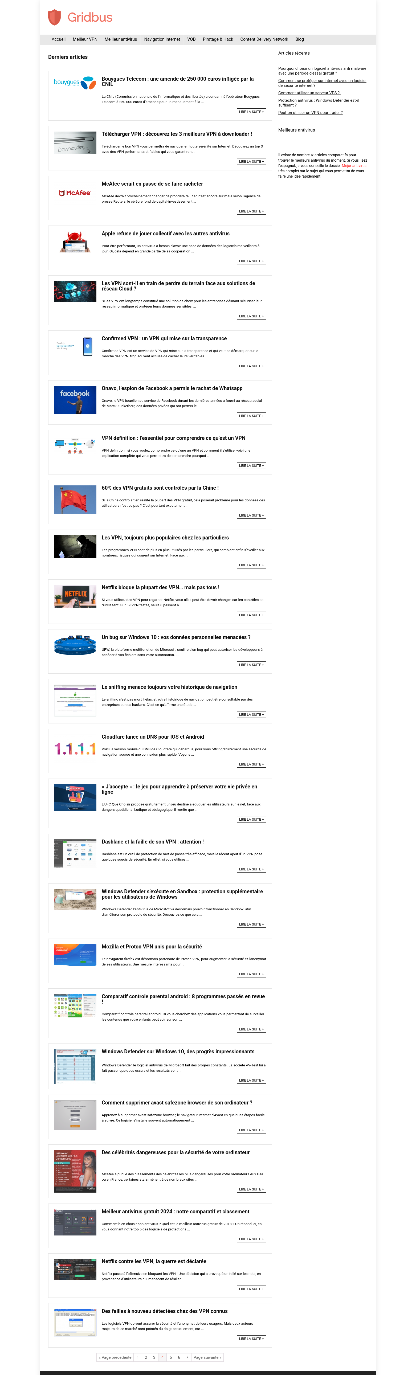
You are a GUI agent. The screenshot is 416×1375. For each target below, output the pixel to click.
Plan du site (57, 1368)
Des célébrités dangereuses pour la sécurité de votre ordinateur (176, 1151)
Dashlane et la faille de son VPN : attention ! (153, 842)
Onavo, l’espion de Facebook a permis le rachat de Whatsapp (172, 388)
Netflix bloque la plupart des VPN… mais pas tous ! (160, 587)
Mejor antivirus (354, 165)
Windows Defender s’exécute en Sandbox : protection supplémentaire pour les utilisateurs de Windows (182, 894)
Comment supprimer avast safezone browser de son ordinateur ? (177, 1101)
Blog (299, 39)
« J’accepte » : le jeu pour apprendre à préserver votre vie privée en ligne (179, 789)
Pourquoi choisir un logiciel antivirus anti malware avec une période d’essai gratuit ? (322, 71)
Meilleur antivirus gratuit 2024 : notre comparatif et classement (176, 1201)
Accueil (59, 39)
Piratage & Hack (218, 39)
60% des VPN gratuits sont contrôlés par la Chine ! (160, 488)
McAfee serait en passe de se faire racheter (152, 184)
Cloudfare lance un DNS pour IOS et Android (153, 737)
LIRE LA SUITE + (251, 112)
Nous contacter (109, 1368)
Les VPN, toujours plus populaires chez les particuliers (165, 538)
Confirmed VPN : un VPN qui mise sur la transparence (164, 338)
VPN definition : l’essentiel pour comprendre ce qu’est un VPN (174, 438)
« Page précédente (115, 1346)
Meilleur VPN (85, 39)
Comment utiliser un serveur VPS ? (309, 93)
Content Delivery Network (264, 39)
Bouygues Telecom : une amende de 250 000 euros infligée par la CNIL (178, 81)
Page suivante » (208, 1346)
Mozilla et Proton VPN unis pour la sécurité (152, 947)
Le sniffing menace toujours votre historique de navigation (169, 687)
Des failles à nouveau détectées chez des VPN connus (165, 1301)
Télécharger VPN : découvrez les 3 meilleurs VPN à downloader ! (177, 134)
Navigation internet (162, 39)
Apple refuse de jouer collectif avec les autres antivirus (166, 234)
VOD (191, 39)
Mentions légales (82, 1368)
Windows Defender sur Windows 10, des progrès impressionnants (178, 1052)
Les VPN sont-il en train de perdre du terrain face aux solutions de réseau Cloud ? (178, 286)
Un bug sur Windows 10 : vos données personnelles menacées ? (176, 637)
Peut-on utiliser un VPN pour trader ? (310, 112)
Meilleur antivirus (121, 39)
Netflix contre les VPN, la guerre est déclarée (154, 1251)
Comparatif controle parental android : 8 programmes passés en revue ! (183, 999)
